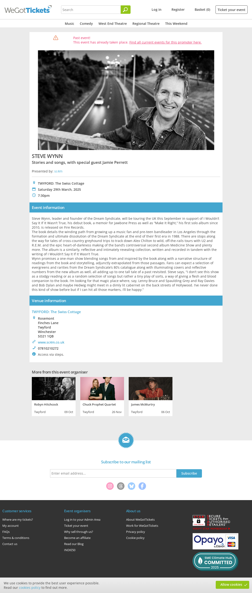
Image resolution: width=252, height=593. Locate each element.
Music (69, 23)
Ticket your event (231, 9)
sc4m (58, 171)
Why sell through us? (78, 532)
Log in (156, 9)
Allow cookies (231, 584)
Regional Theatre (146, 23)
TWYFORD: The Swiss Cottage (56, 311)
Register (178, 9)
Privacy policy (135, 532)
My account (10, 525)
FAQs (6, 532)
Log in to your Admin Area (82, 519)
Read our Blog (74, 544)
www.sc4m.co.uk (51, 342)
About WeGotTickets (140, 519)
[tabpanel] (53, 396)
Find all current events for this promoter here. (165, 42)
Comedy (86, 23)
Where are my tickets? (17, 519)
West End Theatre (113, 23)
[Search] (126, 9)
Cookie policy (135, 538)
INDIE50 (69, 550)
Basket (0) (202, 9)
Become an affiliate (77, 538)
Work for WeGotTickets (142, 525)
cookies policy (29, 587)
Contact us (9, 544)
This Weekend (176, 23)
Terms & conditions (15, 538)
